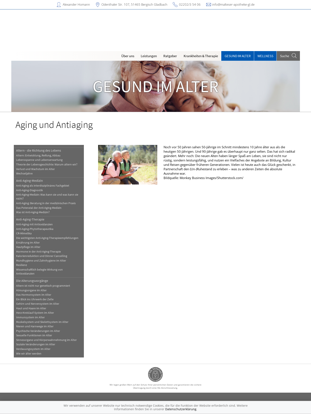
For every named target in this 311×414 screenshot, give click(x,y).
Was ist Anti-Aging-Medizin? (33, 212)
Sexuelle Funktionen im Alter (34, 335)
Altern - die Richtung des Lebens (38, 150)
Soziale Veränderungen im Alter (35, 344)
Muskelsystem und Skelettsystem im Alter (42, 322)
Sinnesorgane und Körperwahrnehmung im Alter (46, 340)
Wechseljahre (24, 173)
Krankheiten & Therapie (201, 56)
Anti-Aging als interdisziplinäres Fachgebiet (42, 185)
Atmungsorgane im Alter (31, 290)
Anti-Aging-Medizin (29, 180)
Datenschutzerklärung (180, 409)
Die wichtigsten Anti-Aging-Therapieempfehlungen (47, 238)
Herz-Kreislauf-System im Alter (35, 313)
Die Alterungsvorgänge (32, 281)
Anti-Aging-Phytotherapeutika (34, 229)
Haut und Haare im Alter (31, 308)
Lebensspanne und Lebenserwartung (39, 160)
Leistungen (149, 56)
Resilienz (21, 265)
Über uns (127, 56)
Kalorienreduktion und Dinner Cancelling (41, 256)
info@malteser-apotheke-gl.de (233, 4)
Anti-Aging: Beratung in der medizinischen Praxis (46, 203)
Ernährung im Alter (28, 242)
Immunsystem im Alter (30, 317)
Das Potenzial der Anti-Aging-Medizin (38, 208)
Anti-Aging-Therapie (30, 219)
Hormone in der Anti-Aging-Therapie (38, 251)
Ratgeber (170, 56)
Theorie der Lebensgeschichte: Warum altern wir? (46, 164)
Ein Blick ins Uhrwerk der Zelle (35, 299)
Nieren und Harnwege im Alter (35, 326)
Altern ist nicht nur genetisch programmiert (43, 286)
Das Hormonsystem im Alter (33, 295)
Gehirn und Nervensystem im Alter (37, 304)
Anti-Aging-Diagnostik (29, 190)
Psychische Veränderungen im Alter (38, 331)
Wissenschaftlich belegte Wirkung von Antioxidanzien (39, 271)
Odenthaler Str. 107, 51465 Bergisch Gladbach (134, 4)
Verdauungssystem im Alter (33, 349)
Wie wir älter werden (28, 353)
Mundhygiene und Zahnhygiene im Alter (41, 260)
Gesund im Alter (238, 56)
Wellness (265, 56)
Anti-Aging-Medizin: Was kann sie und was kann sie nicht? (47, 196)
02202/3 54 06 (190, 4)
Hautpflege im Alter (28, 247)
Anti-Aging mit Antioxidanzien (34, 224)
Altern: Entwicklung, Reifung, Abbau (38, 155)
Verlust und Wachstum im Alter (35, 169)
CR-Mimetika (24, 233)
